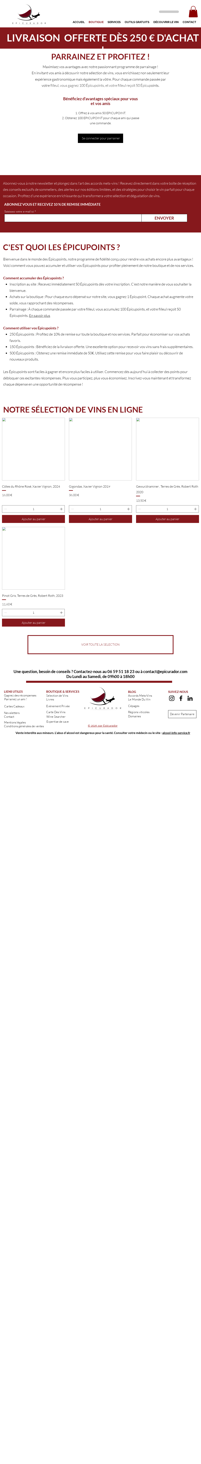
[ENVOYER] (164, 218)
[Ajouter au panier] (33, 519)
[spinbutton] (33, 508)
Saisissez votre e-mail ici (19, 211)
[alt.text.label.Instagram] (171, 698)
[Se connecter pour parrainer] (100, 138)
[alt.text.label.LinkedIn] (190, 698)
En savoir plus (39, 315)
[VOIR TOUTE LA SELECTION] (100, 644)
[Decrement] (5, 508)
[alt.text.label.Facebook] (180, 698)
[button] (193, 11)
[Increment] (61, 508)
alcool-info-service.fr (176, 733)
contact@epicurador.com (165, 671)
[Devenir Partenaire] (182, 714)
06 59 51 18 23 (120, 671)
